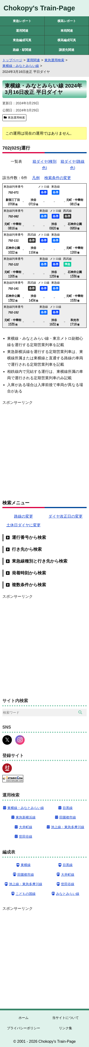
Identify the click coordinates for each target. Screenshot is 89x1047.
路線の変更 (23, 516)
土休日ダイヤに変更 (23, 525)
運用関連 (22, 30)
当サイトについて (65, 1018)
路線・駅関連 (22, 50)
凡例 (36, 178)
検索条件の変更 (57, 178)
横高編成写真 (66, 40)
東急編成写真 (22, 40)
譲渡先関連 (66, 50)
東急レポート (22, 21)
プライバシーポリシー (23, 1028)
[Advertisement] (44, 450)
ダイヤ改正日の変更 (65, 516)
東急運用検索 (16, 117)
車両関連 (67, 30)
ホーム (23, 1018)
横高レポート (66, 21)
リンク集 (65, 1028)
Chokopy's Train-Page (39, 8)
